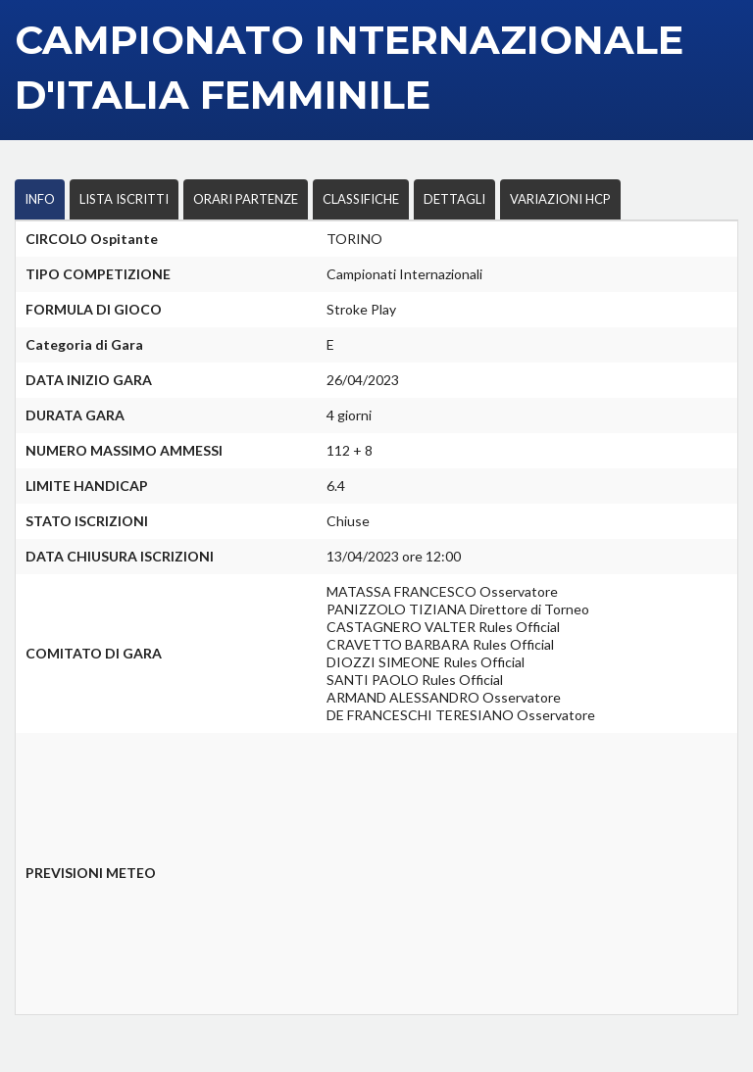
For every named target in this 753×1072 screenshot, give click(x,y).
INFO (40, 199)
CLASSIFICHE (361, 199)
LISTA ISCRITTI (124, 199)
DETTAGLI (454, 199)
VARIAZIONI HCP (560, 199)
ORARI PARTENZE (245, 199)
